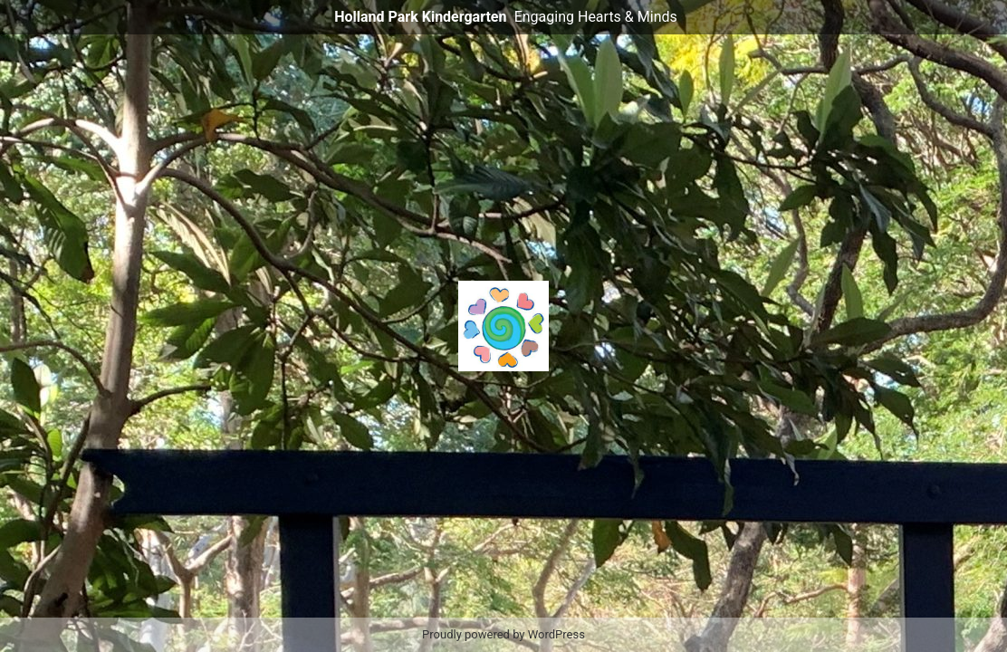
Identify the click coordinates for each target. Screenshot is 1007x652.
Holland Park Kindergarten (420, 16)
